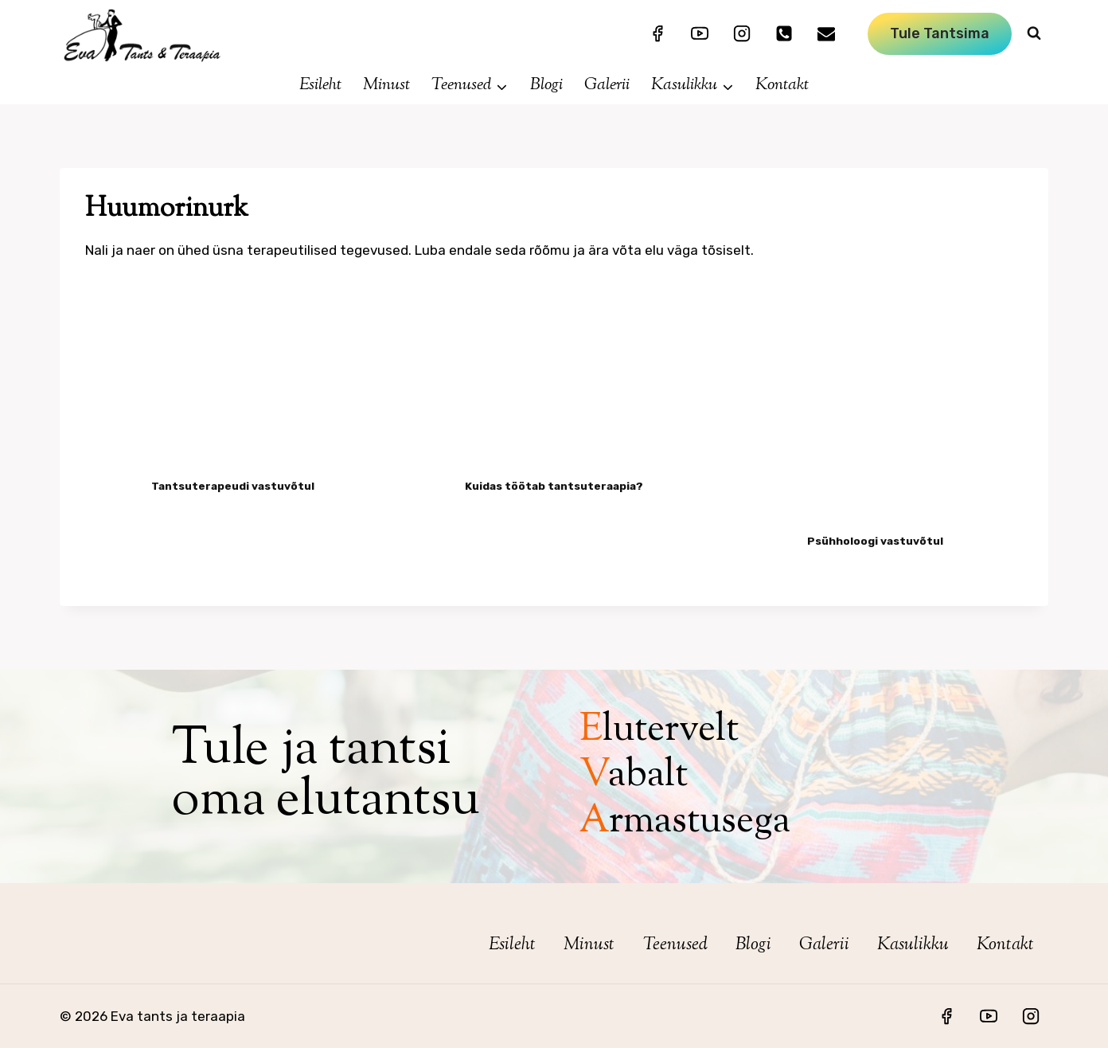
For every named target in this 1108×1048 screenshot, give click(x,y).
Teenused (675, 945)
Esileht (320, 85)
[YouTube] (699, 33)
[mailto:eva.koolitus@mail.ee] (826, 33)
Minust (386, 85)
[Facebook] (657, 33)
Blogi (546, 85)
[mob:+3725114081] (784, 33)
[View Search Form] (1034, 33)
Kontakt (782, 85)
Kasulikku (913, 945)
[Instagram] (741, 33)
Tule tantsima (939, 33)
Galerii (607, 85)
